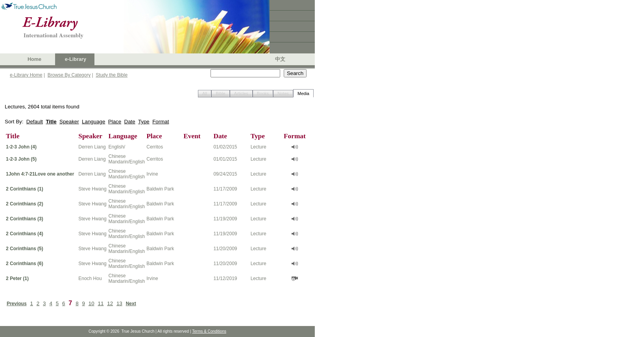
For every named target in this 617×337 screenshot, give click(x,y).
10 (91, 303)
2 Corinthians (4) (24, 233)
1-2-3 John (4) (21, 147)
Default (34, 122)
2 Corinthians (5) (24, 248)
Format (160, 122)
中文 (280, 59)
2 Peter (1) (17, 278)
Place (114, 122)
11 (101, 303)
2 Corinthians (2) (24, 204)
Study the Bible (111, 75)
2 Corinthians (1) (24, 189)
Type (144, 122)
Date (129, 122)
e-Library (75, 59)
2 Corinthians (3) (24, 219)
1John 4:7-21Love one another (40, 174)
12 (110, 303)
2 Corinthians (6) (24, 263)
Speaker (69, 122)
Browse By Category (69, 75)
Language (93, 122)
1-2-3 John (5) (21, 159)
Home (34, 59)
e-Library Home (26, 75)
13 (119, 303)
